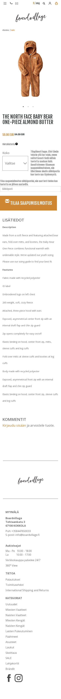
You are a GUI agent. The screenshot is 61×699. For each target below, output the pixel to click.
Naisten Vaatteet (16, 615)
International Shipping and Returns (27, 590)
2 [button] (28, 106)
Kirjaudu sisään (14, 425)
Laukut (10, 647)
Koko (5, 153)
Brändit (10, 669)
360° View (11, 565)
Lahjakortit (12, 663)
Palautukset (13, 579)
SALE (9, 658)
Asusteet (11, 642)
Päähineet (12, 636)
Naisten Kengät (15, 626)
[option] (28, 67)
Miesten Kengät (15, 620)
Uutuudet (11, 604)
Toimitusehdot (15, 585)
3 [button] (33, 106)
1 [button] (23, 106)
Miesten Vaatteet (16, 610)
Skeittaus (11, 653)
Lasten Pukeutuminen (19, 631)
